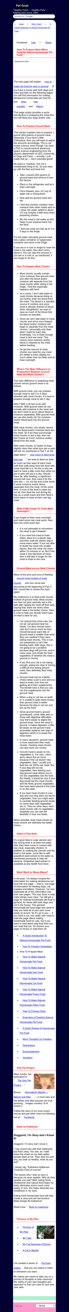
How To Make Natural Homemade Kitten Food (32, 1002)
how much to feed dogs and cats (34, 457)
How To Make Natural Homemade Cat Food (32, 981)
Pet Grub (22, 5)
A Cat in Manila (31, 1250)
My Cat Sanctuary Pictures (37, 1244)
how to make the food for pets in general (33, 84)
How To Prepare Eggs (34, 1011)
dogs (23, 101)
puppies (21, 106)
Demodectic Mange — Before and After (31, 1094)
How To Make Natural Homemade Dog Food (32, 970)
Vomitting (27, 1057)
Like (33, 42)
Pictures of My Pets (27, 1229)
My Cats (27, 1238)
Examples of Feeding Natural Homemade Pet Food (36, 1019)
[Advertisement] (35, 68)
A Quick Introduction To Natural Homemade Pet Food (33, 27)
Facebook (29, 1117)
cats (35, 101)
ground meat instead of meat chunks (30, 580)
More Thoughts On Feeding (37, 1039)
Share (48, 42)
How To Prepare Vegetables (37, 946)
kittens (39, 106)
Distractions (29, 1045)
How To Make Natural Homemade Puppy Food (32, 991)
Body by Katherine (39, 1207)
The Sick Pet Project (22, 1082)
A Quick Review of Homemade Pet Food (37, 1030)
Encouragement (31, 1051)
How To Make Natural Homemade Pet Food (32, 959)
